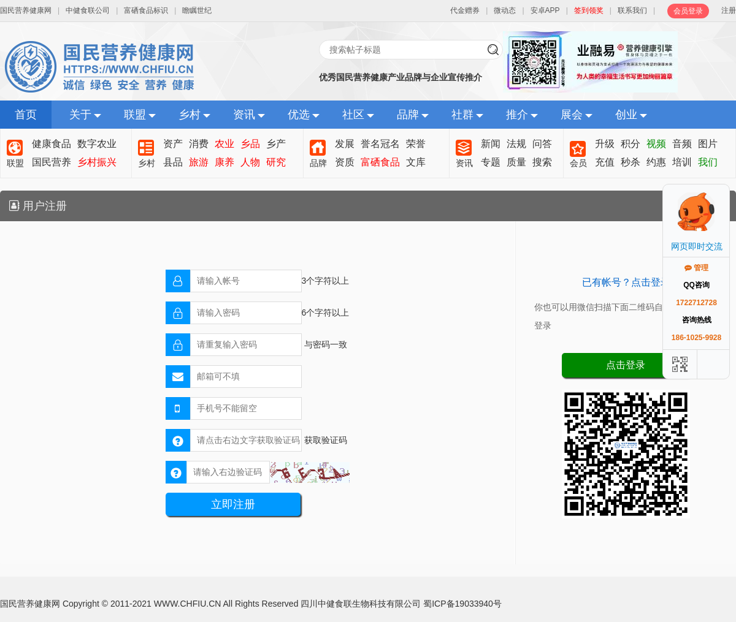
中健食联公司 (88, 10)
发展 (345, 143)
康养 (224, 162)
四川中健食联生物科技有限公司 (361, 604)
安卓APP (545, 10)
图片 (708, 143)
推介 (517, 114)
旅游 (199, 162)
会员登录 (688, 11)
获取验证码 (325, 440)
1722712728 (696, 302)
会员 (578, 163)
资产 (173, 143)
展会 (572, 114)
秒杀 (630, 162)
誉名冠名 (380, 143)
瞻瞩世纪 (197, 10)
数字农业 (97, 143)
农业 (224, 143)
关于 (80, 114)
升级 (605, 143)
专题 (490, 162)
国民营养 (51, 162)
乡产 (276, 143)
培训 (682, 162)
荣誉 (416, 143)
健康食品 (51, 143)
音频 (682, 143)
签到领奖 (589, 10)
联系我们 (632, 10)
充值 (605, 162)
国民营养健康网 (26, 10)
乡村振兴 (97, 162)
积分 (630, 143)
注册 (728, 10)
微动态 (505, 10)
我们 (708, 162)
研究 (276, 162)
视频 (656, 143)
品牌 (408, 114)
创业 (626, 114)
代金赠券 (465, 10)
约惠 (656, 162)
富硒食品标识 (146, 10)
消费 (199, 143)
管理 (696, 268)
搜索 (542, 162)
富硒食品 (380, 162)
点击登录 (625, 365)
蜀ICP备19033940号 (462, 604)
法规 (516, 143)
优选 (299, 114)
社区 (353, 114)
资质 (345, 162)
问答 (542, 143)
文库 (416, 162)
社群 (462, 114)
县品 (173, 162)
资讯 (244, 114)
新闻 (490, 143)
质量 (516, 162)
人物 (250, 162)
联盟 (135, 114)
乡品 (250, 143)
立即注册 (233, 504)
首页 (26, 114)
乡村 (189, 114)
